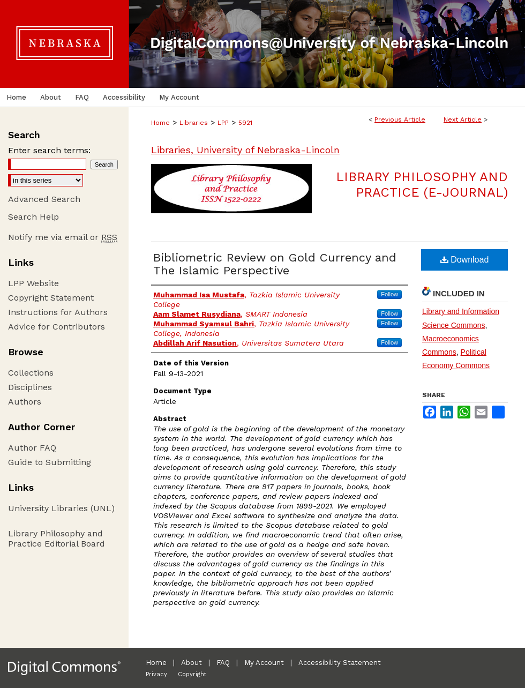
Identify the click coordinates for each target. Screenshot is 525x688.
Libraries (193, 122)
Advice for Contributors (56, 326)
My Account (264, 663)
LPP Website (33, 283)
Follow (389, 294)
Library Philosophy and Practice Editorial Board (56, 538)
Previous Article (399, 119)
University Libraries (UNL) (61, 508)
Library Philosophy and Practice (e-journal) (422, 184)
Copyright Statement (51, 298)
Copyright (192, 674)
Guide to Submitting (49, 462)
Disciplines (30, 387)
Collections (31, 373)
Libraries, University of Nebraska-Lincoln (245, 149)
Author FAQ (32, 448)
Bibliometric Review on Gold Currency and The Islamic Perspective (274, 264)
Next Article (463, 119)
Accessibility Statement (339, 663)
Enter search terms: (49, 150)
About (191, 663)
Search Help (33, 217)
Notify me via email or (62, 237)
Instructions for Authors (58, 312)
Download (464, 259)
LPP (223, 122)
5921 (245, 122)
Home (160, 122)
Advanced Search (44, 199)
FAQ (223, 663)
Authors (24, 402)
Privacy (156, 674)
